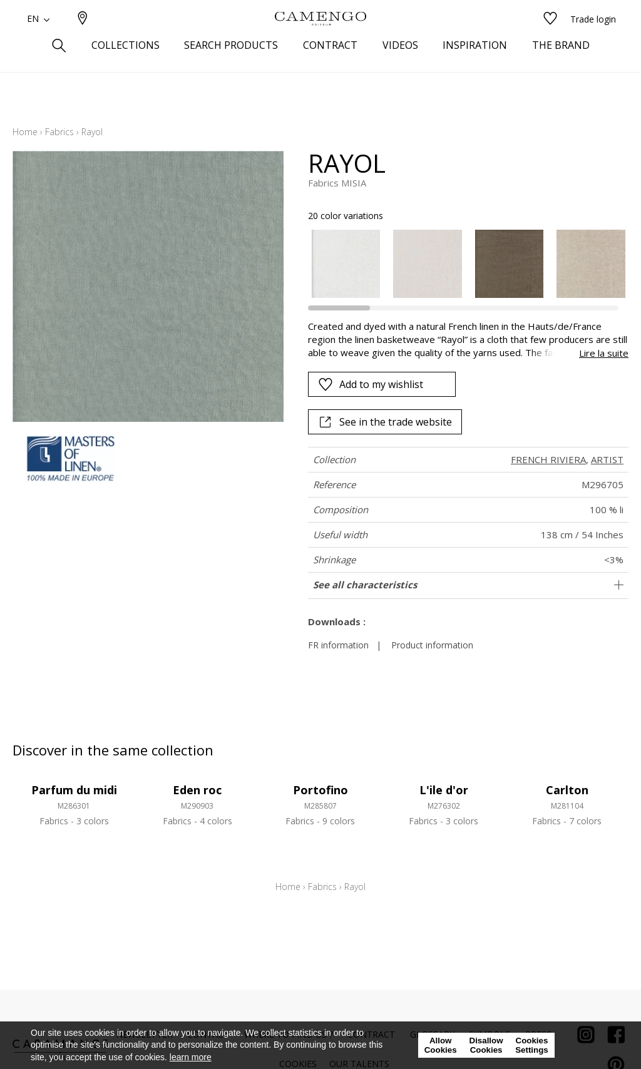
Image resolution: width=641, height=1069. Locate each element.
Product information (432, 645)
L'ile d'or (443, 789)
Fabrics (59, 132)
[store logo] (320, 39)
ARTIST (607, 459)
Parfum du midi (74, 789)
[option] (346, 264)
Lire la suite (603, 353)
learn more (191, 1057)
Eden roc (197, 789)
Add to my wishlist (370, 384)
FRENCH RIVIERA (548, 459)
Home (25, 132)
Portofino (320, 789)
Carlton (567, 789)
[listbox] (462, 264)
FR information (338, 645)
